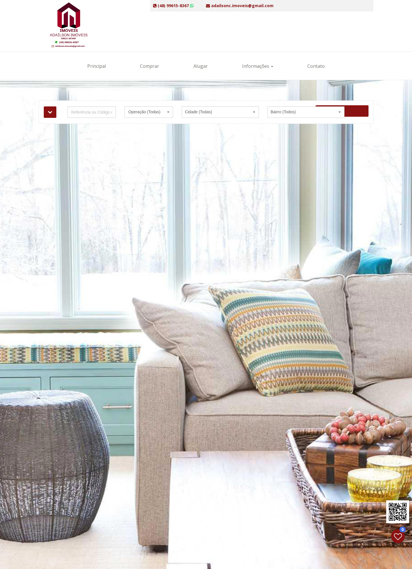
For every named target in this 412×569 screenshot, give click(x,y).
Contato (316, 66)
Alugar (200, 66)
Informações (257, 66)
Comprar (149, 66)
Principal (96, 66)
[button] (148, 112)
